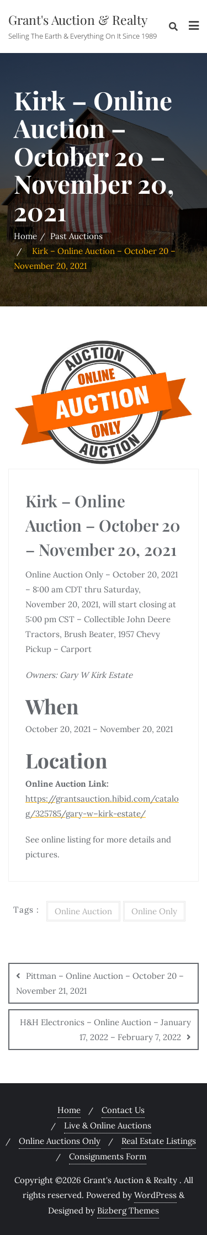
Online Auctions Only (59, 1141)
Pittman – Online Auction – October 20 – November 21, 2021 (100, 983)
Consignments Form (107, 1156)
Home (25, 236)
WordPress (155, 1195)
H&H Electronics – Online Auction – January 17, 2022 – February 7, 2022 (105, 1029)
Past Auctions (76, 236)
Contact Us (123, 1110)
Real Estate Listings (158, 1141)
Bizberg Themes (128, 1210)
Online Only (154, 911)
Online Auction (83, 911)
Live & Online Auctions (107, 1125)
